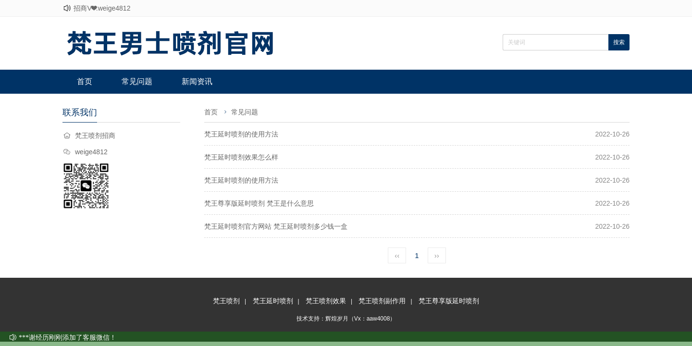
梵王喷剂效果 (326, 301)
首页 (84, 81)
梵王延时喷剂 (273, 301)
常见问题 (137, 81)
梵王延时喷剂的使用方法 (241, 134)
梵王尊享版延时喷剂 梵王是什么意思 (259, 203)
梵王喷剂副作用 (382, 301)
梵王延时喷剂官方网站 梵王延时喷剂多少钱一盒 (275, 226)
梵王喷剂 (226, 301)
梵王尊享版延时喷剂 (449, 301)
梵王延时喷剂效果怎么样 (241, 157)
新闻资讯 (197, 81)
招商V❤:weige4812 (102, 8)
